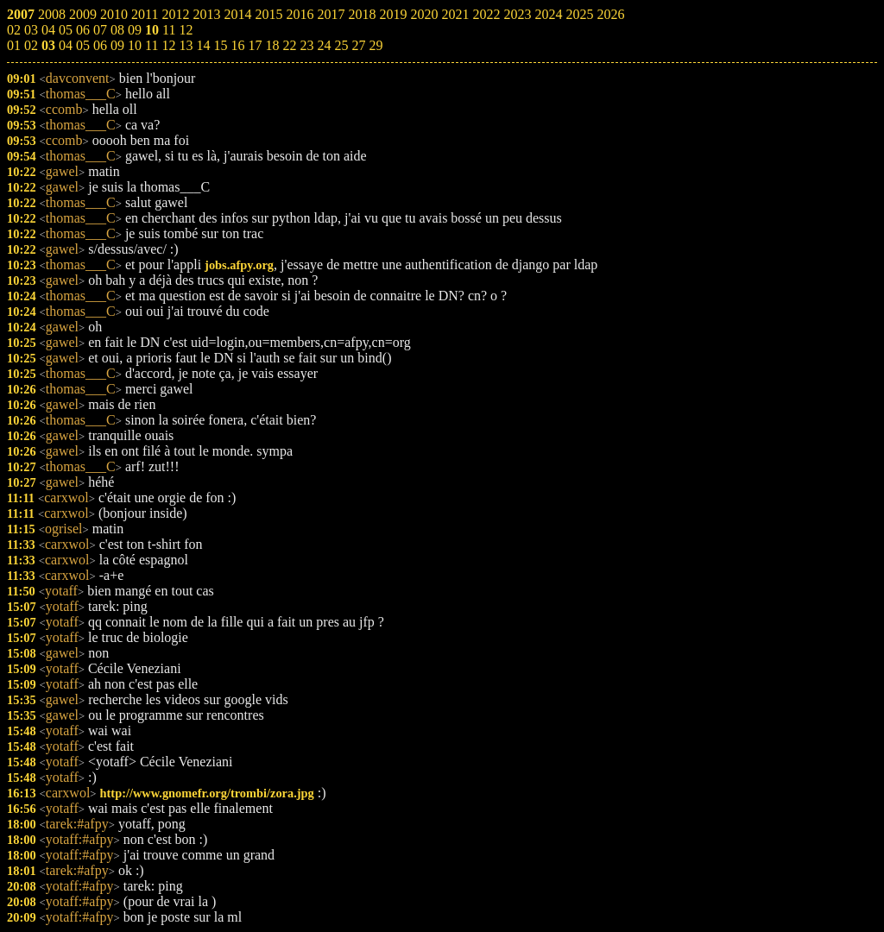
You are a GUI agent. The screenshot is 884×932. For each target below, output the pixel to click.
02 (31, 45)
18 (272, 45)
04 (66, 45)
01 (14, 45)
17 (255, 45)
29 (375, 45)
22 (289, 45)
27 (358, 45)
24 (324, 45)
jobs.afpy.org (239, 265)
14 (203, 45)
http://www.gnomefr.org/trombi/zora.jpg (207, 793)
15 (220, 45)
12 (168, 45)
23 (306, 45)
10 (135, 45)
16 (237, 45)
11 (151, 45)
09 (117, 45)
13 (186, 45)
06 (100, 45)
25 (341, 45)
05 (83, 45)
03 (48, 45)
